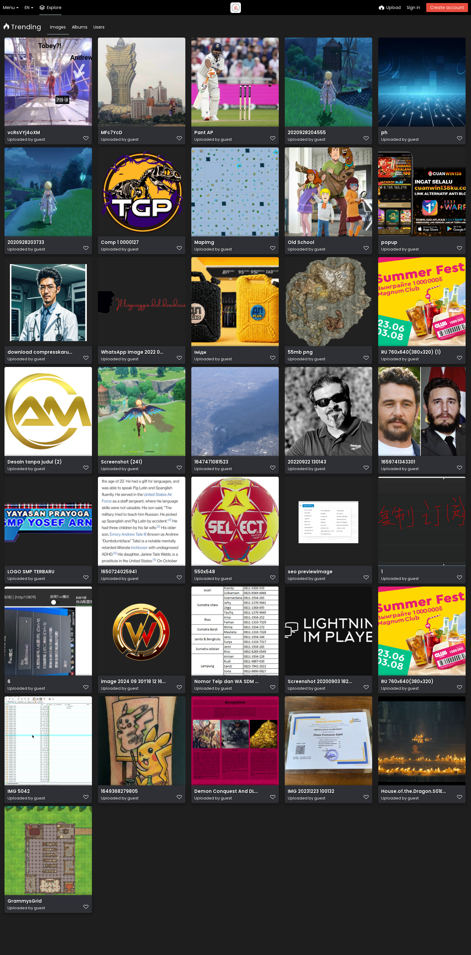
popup (388, 247)
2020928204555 (306, 135)
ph (384, 135)
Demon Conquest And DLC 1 (224, 805)
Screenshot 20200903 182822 (320, 693)
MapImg (203, 247)
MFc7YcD (111, 135)
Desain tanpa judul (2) (32, 470)
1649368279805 (118, 805)
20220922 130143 (306, 470)
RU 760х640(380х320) (405, 693)
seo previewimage (308, 582)
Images (58, 27)
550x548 (204, 582)
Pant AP (202, 135)
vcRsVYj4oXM (23, 135)
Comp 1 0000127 (119, 247)
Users (99, 27)
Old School (300, 247)
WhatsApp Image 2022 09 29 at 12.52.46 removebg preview (133, 359)
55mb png (299, 359)
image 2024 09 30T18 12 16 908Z (133, 693)
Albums (79, 27)
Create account (447, 8)
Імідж (199, 359)
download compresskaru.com (40, 359)
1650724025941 (118, 582)
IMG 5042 (18, 805)
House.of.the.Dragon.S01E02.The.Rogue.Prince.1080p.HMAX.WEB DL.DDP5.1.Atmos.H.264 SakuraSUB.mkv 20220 (413, 805)
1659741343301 (397, 470)
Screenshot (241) (119, 470)
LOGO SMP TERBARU (29, 582)
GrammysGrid (23, 917)
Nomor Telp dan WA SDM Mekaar (227, 693)
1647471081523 (210, 470)
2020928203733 (26, 247)
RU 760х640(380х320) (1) (409, 359)
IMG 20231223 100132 (310, 805)
